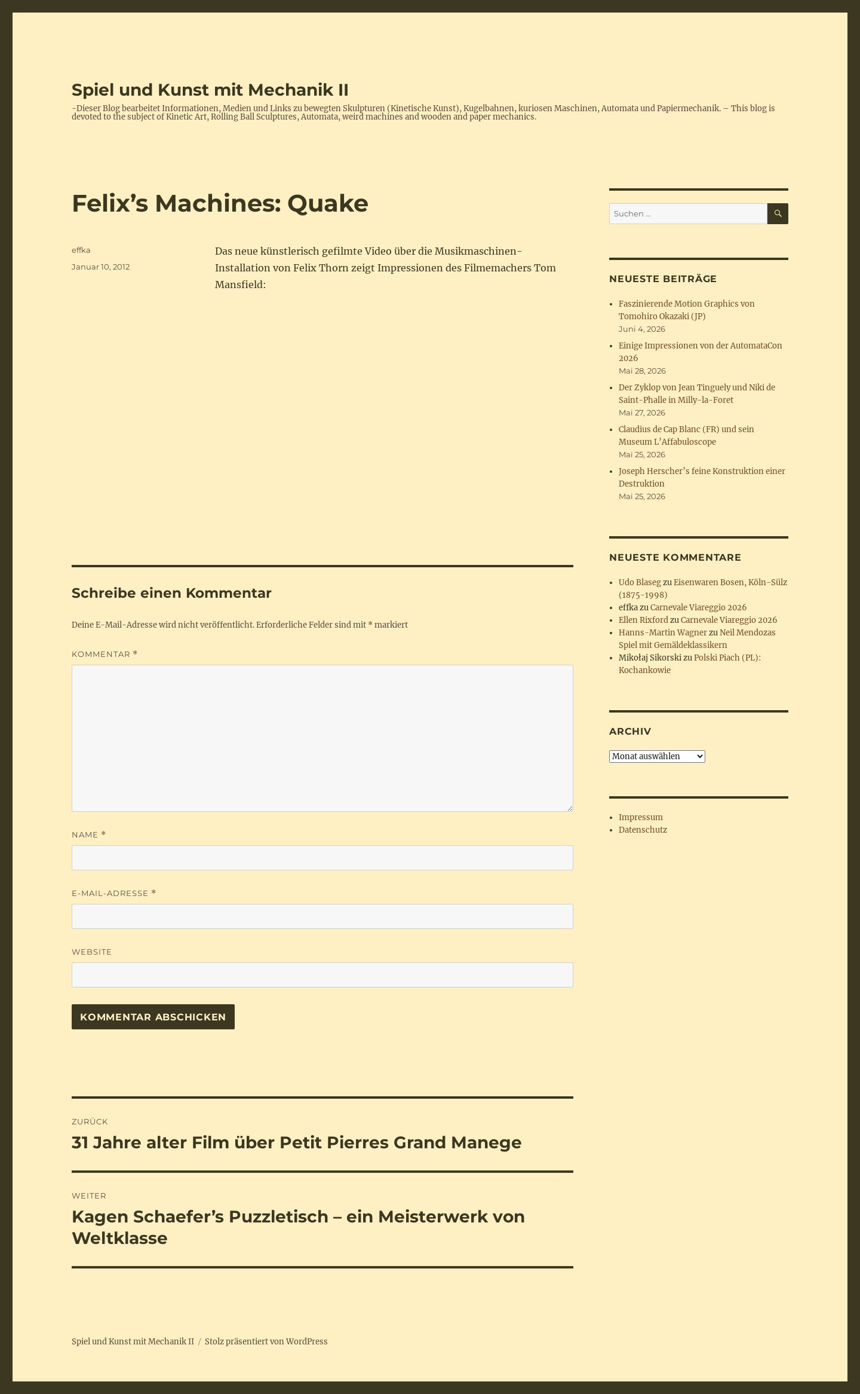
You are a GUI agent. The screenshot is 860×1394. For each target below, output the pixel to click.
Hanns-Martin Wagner (663, 633)
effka (81, 250)
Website (92, 951)
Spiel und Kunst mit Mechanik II (210, 90)
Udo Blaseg (640, 582)
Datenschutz (643, 830)
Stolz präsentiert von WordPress (266, 1342)
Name (89, 835)
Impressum (641, 817)
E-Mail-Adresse (114, 893)
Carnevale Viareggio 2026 (698, 608)
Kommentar (105, 654)
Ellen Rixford (643, 620)
